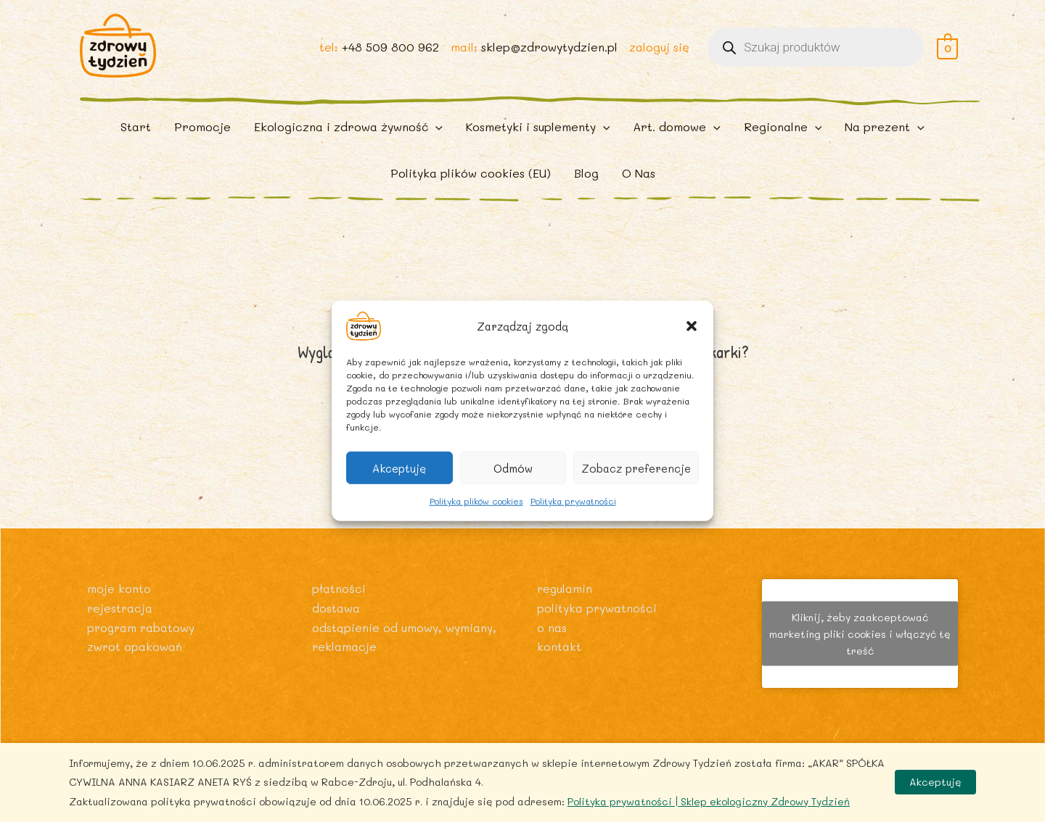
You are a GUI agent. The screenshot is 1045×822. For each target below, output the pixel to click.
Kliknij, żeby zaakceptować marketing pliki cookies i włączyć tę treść (860, 633)
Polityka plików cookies (476, 501)
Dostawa (336, 607)
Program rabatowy (142, 626)
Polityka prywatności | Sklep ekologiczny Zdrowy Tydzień (708, 801)
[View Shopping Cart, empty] (947, 51)
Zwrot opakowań (135, 645)
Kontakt (559, 645)
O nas (552, 626)
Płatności (339, 588)
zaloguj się (658, 51)
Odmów (513, 467)
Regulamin (565, 588)
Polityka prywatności (573, 501)
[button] (691, 326)
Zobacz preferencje (636, 467)
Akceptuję (399, 467)
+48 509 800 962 (389, 51)
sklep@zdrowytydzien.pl (548, 51)
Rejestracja (120, 607)
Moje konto (119, 588)
